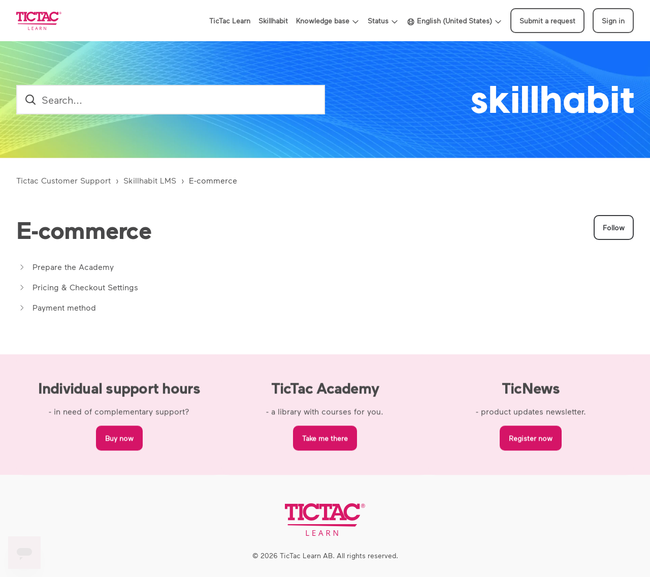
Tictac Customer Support (63, 180)
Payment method (64, 307)
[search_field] (170, 99)
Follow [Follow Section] (614, 227)
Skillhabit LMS (149, 180)
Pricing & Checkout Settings (85, 287)
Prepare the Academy (73, 266)
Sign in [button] (613, 20)
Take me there (325, 440)
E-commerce (213, 180)
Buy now (119, 440)
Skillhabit (273, 20)
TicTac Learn (229, 20)
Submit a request (547, 20)
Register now (530, 440)
